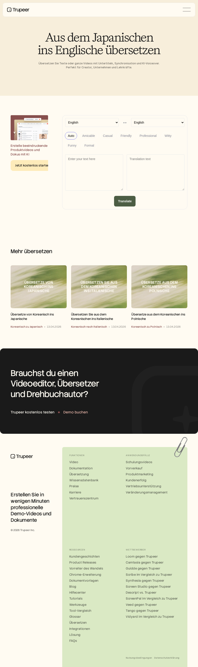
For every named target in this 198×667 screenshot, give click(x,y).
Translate (125, 201)
